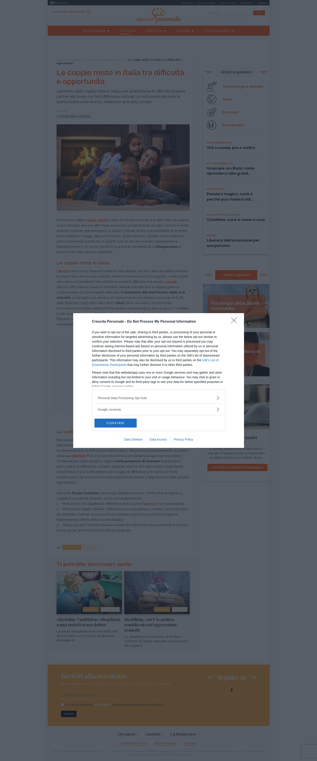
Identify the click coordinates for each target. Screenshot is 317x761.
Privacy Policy (183, 439)
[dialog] (158, 380)
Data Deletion (133, 439)
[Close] (235, 322)
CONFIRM (115, 423)
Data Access (158, 439)
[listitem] (158, 398)
